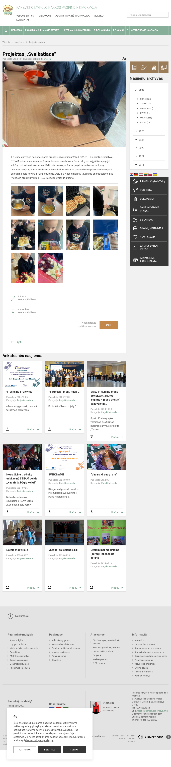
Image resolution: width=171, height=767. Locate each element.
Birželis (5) (145, 99)
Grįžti (19, 342)
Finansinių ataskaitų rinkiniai (106, 647)
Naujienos (20, 42)
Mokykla (99, 15)
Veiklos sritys (25, 15)
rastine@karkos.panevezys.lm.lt (152, 711)
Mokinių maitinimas (148, 228)
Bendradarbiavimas (19, 664)
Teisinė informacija (144, 671)
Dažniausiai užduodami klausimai (151, 656)
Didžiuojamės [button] (102, 30)
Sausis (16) (145, 122)
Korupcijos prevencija (145, 664)
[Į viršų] (168, 737)
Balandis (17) (146, 108)
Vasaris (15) (146, 118)
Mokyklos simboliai (19, 656)
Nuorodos (139, 640)
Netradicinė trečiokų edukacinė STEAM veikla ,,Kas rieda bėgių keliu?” (21, 478)
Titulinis (6, 42)
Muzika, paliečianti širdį (62, 549)
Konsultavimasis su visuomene (149, 652)
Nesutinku (49, 749)
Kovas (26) (145, 113)
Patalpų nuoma (59, 656)
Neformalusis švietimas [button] (77, 30)
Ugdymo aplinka (18, 644)
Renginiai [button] (118, 30)
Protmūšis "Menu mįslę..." (64, 391)
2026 (141, 90)
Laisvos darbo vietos (145, 247)
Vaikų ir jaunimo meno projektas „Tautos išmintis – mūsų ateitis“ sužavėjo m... (105, 397)
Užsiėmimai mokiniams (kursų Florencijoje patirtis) (105, 554)
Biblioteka (143, 220)
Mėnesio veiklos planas (146, 209)
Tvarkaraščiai (18, 616)
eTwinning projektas (19, 391)
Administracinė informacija (72, 15)
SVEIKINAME (56, 474)
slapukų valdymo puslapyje (39, 740)
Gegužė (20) (145, 104)
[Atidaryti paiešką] (165, 15)
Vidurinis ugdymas (60, 640)
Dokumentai (143, 199)
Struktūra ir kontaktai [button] (144, 30)
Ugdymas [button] (16, 30)
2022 (141, 156)
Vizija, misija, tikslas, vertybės (24, 648)
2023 (141, 148)
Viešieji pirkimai (100, 659)
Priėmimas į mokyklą (149, 181)
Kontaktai (22, 19)
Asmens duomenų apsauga (148, 648)
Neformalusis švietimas (63, 644)
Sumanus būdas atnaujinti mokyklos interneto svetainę (123, 738)
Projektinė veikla (37, 42)
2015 (141, 164)
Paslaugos (44, 15)
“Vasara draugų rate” (104, 474)
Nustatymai (25, 749)
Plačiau (31, 429)
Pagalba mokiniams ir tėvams (66, 648)
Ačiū (109, 325)
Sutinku (74, 749)
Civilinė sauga (141, 668)
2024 (141, 139)
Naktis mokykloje (17, 549)
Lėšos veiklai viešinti (103, 651)
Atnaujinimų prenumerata (145, 260)
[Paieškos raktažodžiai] (148, 15)
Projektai (142, 190)
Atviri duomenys (142, 675)
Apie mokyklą (16, 640)
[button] (145, 7)
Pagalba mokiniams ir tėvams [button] (42, 30)
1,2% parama (144, 237)
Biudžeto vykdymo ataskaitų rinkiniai (106, 642)
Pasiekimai (15, 652)
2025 (141, 131)
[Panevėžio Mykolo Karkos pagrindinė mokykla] (9, 9)
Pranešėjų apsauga (144, 660)
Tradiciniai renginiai (19, 660)
